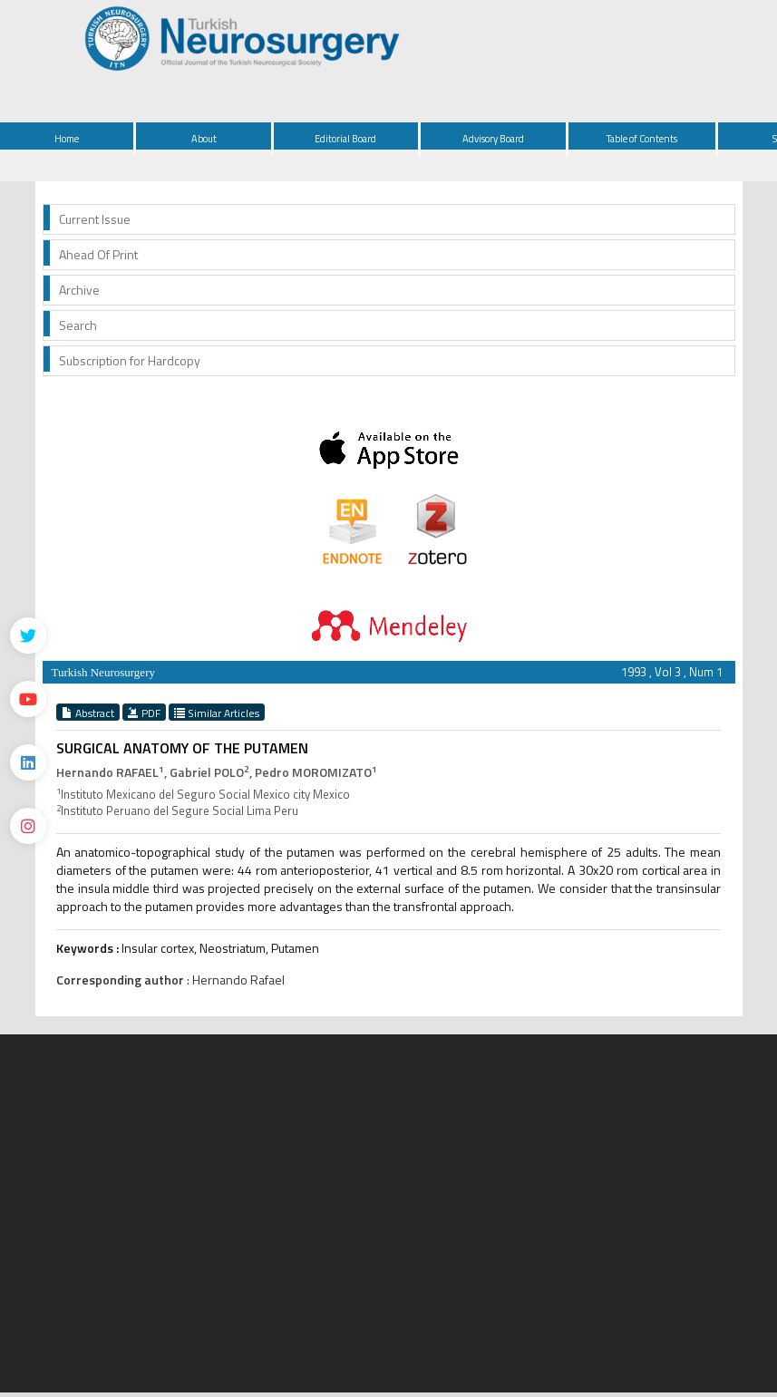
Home (66, 138)
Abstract (88, 712)
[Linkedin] (28, 762)
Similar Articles (216, 712)
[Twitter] (28, 635)
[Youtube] (28, 699)
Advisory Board (493, 138)
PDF (144, 712)
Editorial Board (345, 138)
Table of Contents (642, 138)
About (204, 138)
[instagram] (28, 826)
